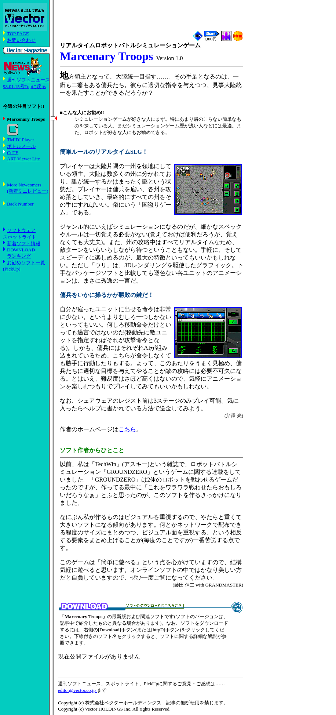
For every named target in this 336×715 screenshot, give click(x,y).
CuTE (12, 152)
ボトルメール (21, 146)
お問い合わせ (21, 40)
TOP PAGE (18, 33)
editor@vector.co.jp (77, 690)
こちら (127, 429)
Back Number (20, 204)
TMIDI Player (20, 139)
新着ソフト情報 (23, 243)
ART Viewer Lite (23, 158)
